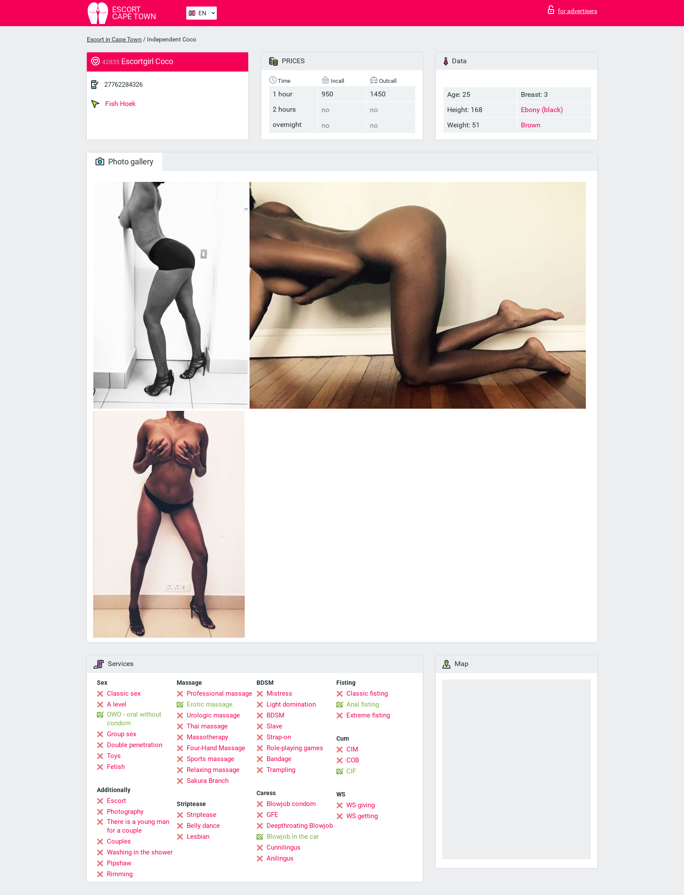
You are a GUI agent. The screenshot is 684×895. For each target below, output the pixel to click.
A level (117, 704)
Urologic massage (213, 715)
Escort (116, 801)
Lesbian (198, 836)
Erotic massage (210, 704)
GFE (272, 815)
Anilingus (280, 858)
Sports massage (210, 759)
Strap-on (279, 737)
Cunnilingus (284, 847)
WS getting (362, 816)
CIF (351, 771)
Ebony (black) (542, 110)
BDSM (275, 715)
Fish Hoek (113, 103)
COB (352, 760)
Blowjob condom (291, 804)
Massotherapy (207, 737)
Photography (125, 812)
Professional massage (219, 693)
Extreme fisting (368, 715)
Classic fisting (367, 693)
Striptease (201, 815)
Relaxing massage (213, 770)
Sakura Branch (208, 781)
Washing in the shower (140, 852)
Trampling (281, 770)
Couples (119, 841)
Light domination (291, 704)
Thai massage (207, 726)
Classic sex (123, 693)
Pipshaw (119, 863)
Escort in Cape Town (114, 39)
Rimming (120, 874)
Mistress (279, 693)
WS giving (360, 805)
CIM (352, 749)
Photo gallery (125, 161)
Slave (274, 726)
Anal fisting (362, 704)
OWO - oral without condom (134, 719)
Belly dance (203, 826)
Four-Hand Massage (216, 748)
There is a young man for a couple (138, 826)
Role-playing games (295, 748)
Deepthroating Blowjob (300, 826)
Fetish (116, 767)
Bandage (279, 759)
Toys (114, 756)
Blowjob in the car (293, 836)
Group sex (121, 734)
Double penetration (134, 745)
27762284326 (123, 85)
